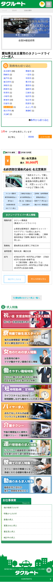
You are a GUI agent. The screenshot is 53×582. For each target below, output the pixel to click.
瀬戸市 (6, 78)
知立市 (28, 100)
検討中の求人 (8, 537)
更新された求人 (9, 525)
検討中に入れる (14, 279)
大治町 (6, 114)
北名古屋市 (8, 107)
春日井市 (7, 82)
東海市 (6, 100)
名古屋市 (7, 71)
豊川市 (28, 82)
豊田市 (28, 85)
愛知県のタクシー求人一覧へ (26, 298)
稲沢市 (28, 96)
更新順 (31, 137)
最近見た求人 (8, 531)
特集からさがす (9, 513)
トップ (4, 10)
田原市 (28, 103)
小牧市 (6, 96)
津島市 (6, 85)
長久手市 (7, 111)
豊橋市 (28, 71)
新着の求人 (7, 519)
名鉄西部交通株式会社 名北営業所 (24, 169)
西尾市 (6, 89)
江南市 (28, 93)
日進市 (6, 103)
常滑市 (6, 93)
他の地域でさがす (10, 507)
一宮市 (28, 75)
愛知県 (14, 10)
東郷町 (28, 111)
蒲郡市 (28, 89)
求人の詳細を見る (38, 279)
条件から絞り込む (40, 120)
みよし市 (29, 107)
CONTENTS (26, 579)
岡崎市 (6, 75)
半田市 (28, 78)
